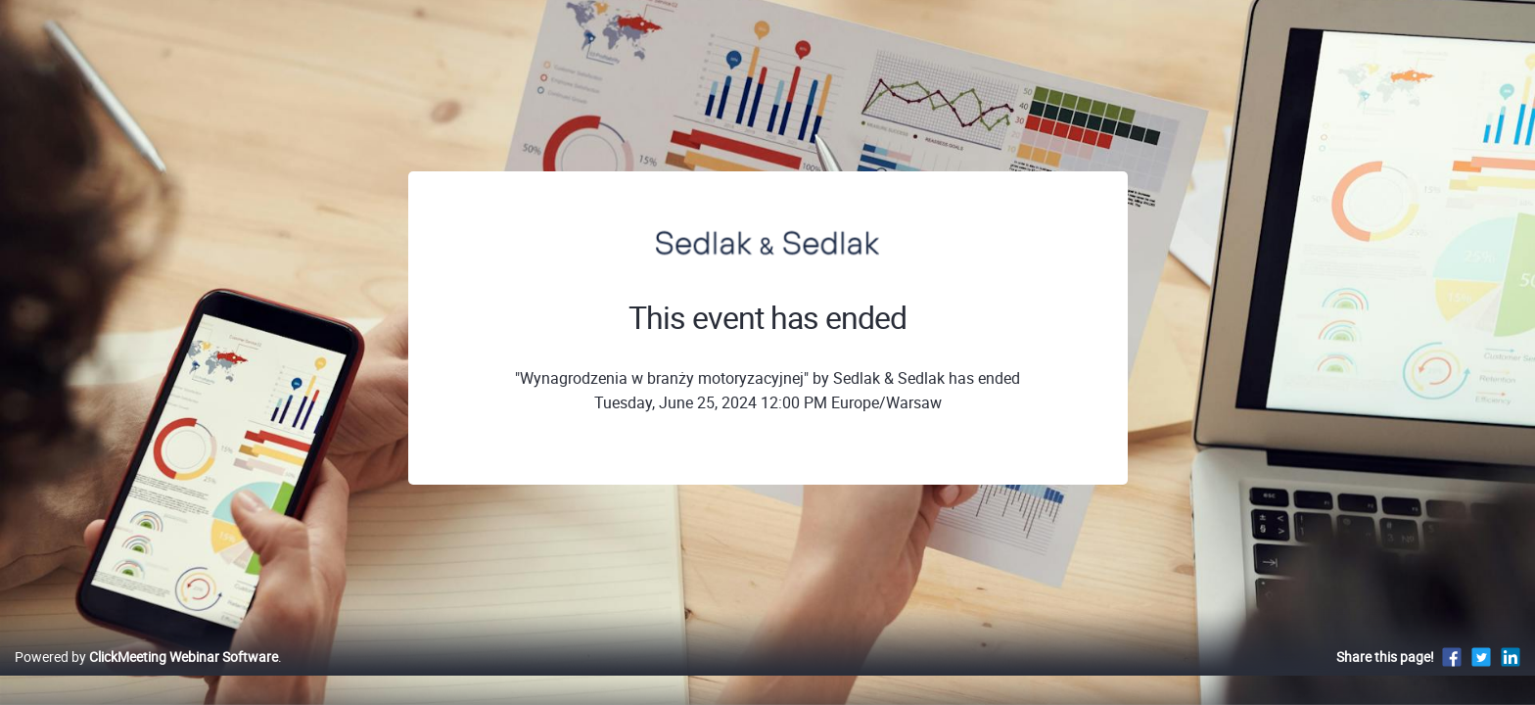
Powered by (146, 677)
